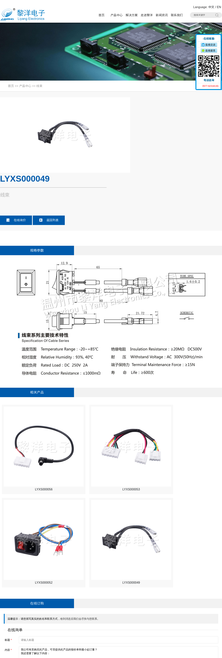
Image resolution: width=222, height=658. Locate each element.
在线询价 (131, 143)
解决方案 (132, 15)
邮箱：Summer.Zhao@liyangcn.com (26, 634)
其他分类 (142, 634)
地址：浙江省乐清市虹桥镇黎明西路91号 (29, 605)
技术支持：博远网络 (208, 652)
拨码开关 (111, 634)
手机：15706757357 (15, 627)
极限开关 (142, 605)
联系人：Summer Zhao (17, 619)
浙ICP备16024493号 (182, 652)
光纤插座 (142, 626)
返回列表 (164, 143)
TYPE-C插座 (82, 619)
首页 (101, 15)
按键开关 (172, 605)
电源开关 (142, 612)
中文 (211, 7)
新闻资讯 (162, 15)
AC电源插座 (82, 626)
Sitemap (59, 652)
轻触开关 (111, 605)
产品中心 (117, 15)
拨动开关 (111, 612)
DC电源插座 (174, 619)
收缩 (193, 48)
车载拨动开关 (83, 634)
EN (219, 7)
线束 (39, 86)
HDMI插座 (112, 619)
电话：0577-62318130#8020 (21, 612)
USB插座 (172, 612)
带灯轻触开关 (83, 605)
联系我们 (177, 15)
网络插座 (142, 619)
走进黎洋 (147, 15)
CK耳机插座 (113, 626)
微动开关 (80, 612)
